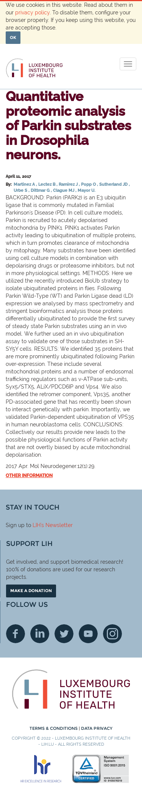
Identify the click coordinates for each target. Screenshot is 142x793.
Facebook (15, 633)
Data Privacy (96, 728)
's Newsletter (57, 525)
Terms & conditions (54, 728)
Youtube (88, 633)
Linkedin (39, 633)
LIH (37, 525)
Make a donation (31, 590)
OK (13, 37)
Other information (29, 475)
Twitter (64, 633)
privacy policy (32, 12)
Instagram (112, 633)
